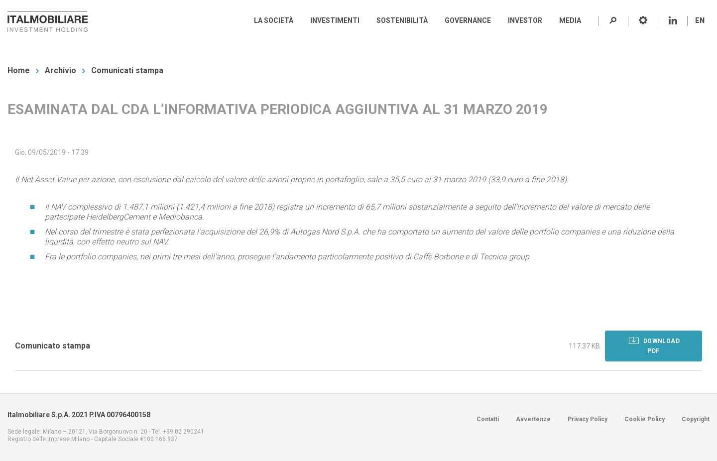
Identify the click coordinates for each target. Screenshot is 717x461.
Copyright (696, 419)
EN (700, 20)
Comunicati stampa (127, 70)
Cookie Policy (644, 419)
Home (18, 70)
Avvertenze (533, 419)
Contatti (488, 419)
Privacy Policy (587, 419)
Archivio (60, 70)
